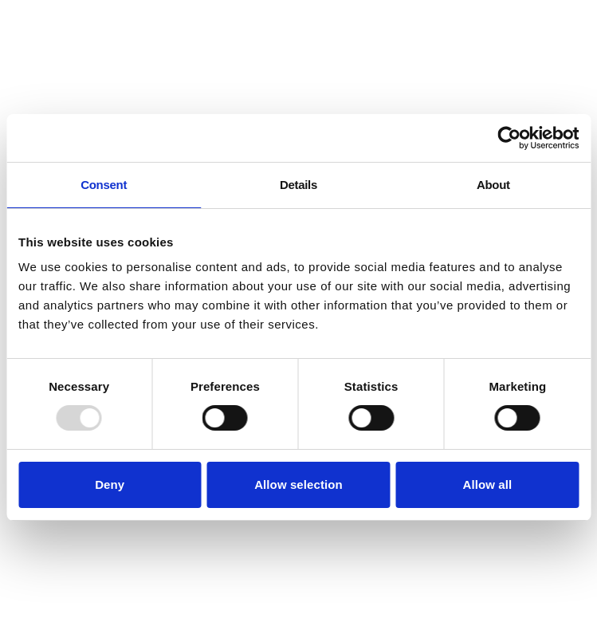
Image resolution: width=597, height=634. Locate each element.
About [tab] (493, 184)
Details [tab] (298, 184)
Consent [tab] (104, 184)
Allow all (487, 484)
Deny (109, 484)
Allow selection (298, 484)
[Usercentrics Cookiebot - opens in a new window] (509, 138)
